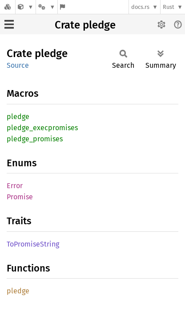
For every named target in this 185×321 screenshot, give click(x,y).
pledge (18, 116)
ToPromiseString (33, 244)
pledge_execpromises (42, 127)
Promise (20, 197)
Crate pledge (85, 25)
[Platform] (46, 7)
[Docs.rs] (7, 7)
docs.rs (140, 7)
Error (15, 185)
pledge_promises (35, 139)
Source (18, 65)
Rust (168, 7)
